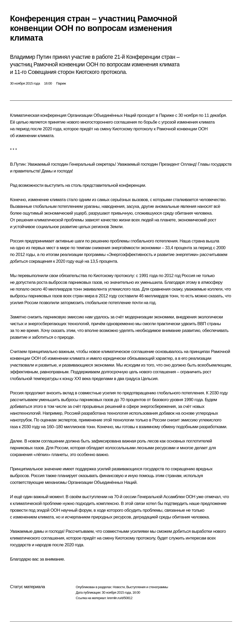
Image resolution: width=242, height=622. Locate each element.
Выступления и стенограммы (147, 587)
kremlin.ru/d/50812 (119, 598)
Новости (119, 587)
